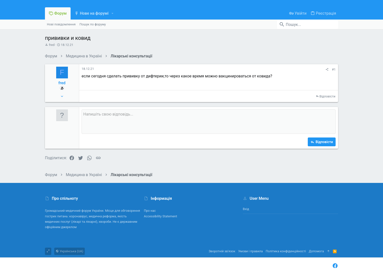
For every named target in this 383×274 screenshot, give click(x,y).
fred (51, 45)
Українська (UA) (69, 251)
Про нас (150, 210)
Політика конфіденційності (286, 251)
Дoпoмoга (316, 251)
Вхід (246, 209)
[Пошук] (307, 24)
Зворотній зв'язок (222, 251)
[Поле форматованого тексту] (209, 121)
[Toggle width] (48, 251)
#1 (334, 69)
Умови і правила (250, 251)
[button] (112, 13)
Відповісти (327, 96)
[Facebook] (335, 266)
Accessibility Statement (160, 216)
